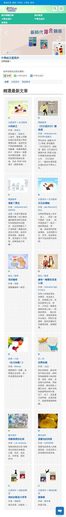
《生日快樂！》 (16, 362)
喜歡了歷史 (14, 203)
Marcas (17, 366)
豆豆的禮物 (44, 203)
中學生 (20, 3)
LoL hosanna (20, 443)
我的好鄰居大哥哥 (17, 497)
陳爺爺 (41, 497)
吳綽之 (17, 130)
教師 (14, 3)
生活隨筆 (23, 122)
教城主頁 (7, 3)
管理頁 (4, 23)
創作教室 (38, 15)
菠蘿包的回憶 (45, 439)
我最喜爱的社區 (16, 439)
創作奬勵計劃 (7, 15)
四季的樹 (42, 362)
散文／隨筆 (13, 276)
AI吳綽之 (12, 126)
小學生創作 (6, 19)
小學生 (26, 3)
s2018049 (48, 443)
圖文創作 (12, 435)
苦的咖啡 (12, 279)
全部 (7, 75)
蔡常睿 (47, 501)
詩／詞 (41, 359)
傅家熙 (17, 501)
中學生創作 (39, 19)
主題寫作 (15, 82)
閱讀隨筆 (26, 82)
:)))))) (46, 366)
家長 (32, 3)
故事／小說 (13, 359)
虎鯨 (16, 283)
